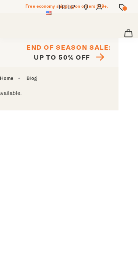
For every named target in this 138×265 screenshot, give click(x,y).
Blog (31, 78)
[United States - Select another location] (49, 13)
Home (6, 78)
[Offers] (122, 7)
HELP (67, 7)
